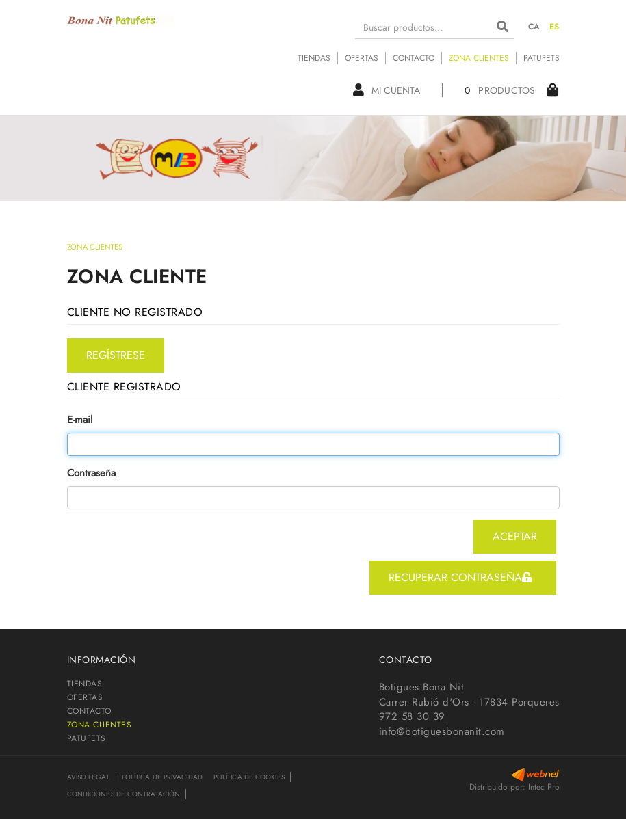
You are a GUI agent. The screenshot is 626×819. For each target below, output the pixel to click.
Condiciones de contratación (124, 794)
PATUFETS (541, 58)
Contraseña (91, 473)
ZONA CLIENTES (479, 58)
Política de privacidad (162, 777)
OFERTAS (361, 58)
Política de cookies (249, 777)
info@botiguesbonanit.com (442, 731)
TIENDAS (314, 58)
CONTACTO (413, 58)
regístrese (115, 355)
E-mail (79, 420)
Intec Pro (544, 787)
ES (554, 27)
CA (534, 27)
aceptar (515, 536)
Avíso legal (88, 777)
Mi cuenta (386, 90)
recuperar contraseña (460, 577)
